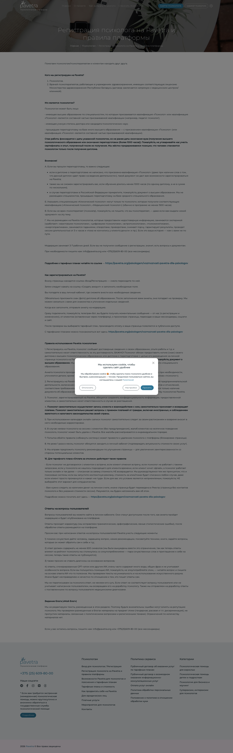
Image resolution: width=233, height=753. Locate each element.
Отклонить (87, 388)
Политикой (128, 380)
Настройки (131, 388)
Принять (147, 388)
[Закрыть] (153, 363)
